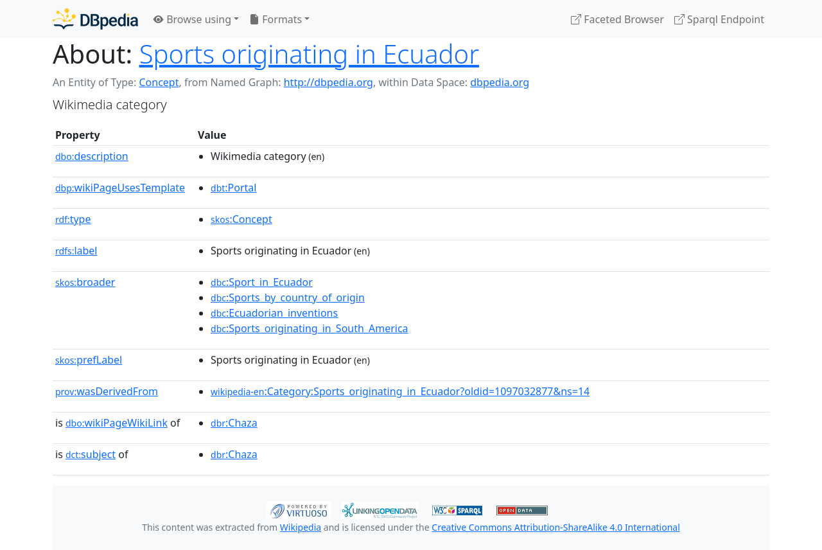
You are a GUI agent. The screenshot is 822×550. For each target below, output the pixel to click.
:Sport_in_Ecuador (262, 282)
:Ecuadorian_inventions (274, 313)
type (73, 219)
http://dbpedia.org (328, 82)
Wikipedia (300, 527)
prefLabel (88, 360)
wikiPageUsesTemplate (120, 188)
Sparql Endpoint (719, 19)
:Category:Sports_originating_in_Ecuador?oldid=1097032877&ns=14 (400, 391)
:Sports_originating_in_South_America (309, 328)
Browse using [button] (192, 19)
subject (91, 454)
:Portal (233, 188)
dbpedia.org (499, 82)
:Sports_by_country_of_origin (288, 297)
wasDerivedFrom (106, 391)
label (76, 251)
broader (85, 282)
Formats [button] (275, 19)
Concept (159, 82)
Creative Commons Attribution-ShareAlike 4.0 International (555, 527)
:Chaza (234, 423)
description (91, 156)
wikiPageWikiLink (117, 423)
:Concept (241, 219)
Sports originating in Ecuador (309, 53)
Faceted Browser (617, 19)
